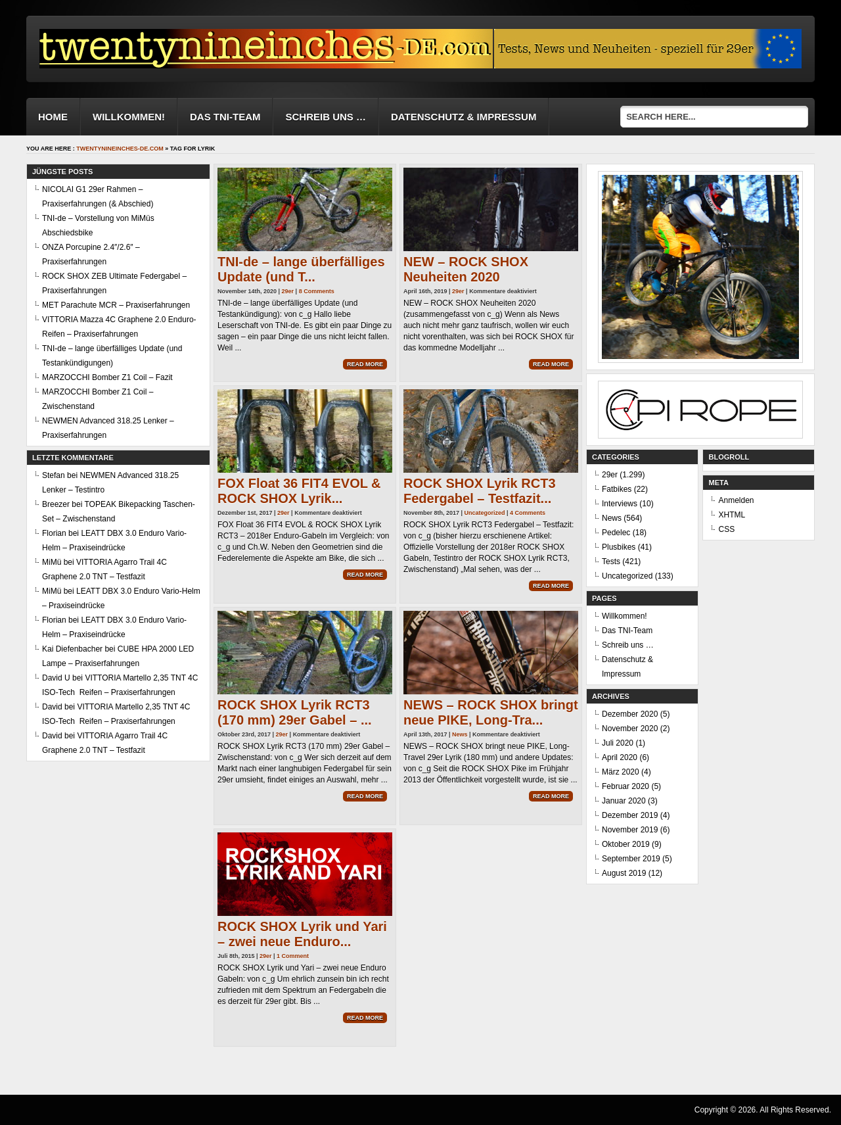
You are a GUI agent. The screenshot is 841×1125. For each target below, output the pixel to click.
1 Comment (293, 956)
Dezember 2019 (630, 815)
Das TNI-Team (225, 116)
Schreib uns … (325, 116)
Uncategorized (485, 513)
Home (53, 116)
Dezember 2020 (630, 714)
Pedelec (616, 532)
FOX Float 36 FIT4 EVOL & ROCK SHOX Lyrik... (299, 491)
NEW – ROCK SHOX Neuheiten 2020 (465, 269)
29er (288, 291)
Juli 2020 (617, 743)
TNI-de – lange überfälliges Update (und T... (301, 269)
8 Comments (316, 291)
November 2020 (630, 728)
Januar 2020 (624, 800)
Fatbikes (616, 489)
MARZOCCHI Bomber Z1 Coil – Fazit (107, 377)
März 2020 (620, 772)
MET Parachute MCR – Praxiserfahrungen (116, 305)
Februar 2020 (625, 786)
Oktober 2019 (626, 844)
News (460, 734)
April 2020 (619, 757)
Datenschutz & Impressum (463, 116)
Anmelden (736, 500)
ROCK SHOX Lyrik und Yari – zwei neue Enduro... (302, 934)
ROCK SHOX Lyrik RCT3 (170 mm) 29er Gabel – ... (294, 712)
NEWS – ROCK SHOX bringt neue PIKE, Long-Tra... (490, 712)
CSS (726, 529)
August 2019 (624, 873)
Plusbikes (618, 547)
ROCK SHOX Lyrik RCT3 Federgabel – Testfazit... (479, 491)
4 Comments (527, 513)
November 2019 (630, 829)
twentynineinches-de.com (120, 148)
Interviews (619, 503)
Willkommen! (129, 116)
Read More (365, 364)
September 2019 (631, 858)
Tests (611, 561)
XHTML (731, 514)
